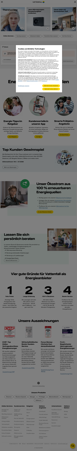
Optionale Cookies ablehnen (51, 89)
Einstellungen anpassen (23, 85)
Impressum (44, 81)
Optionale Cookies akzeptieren (51, 85)
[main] (39, 68)
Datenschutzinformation (32, 81)
